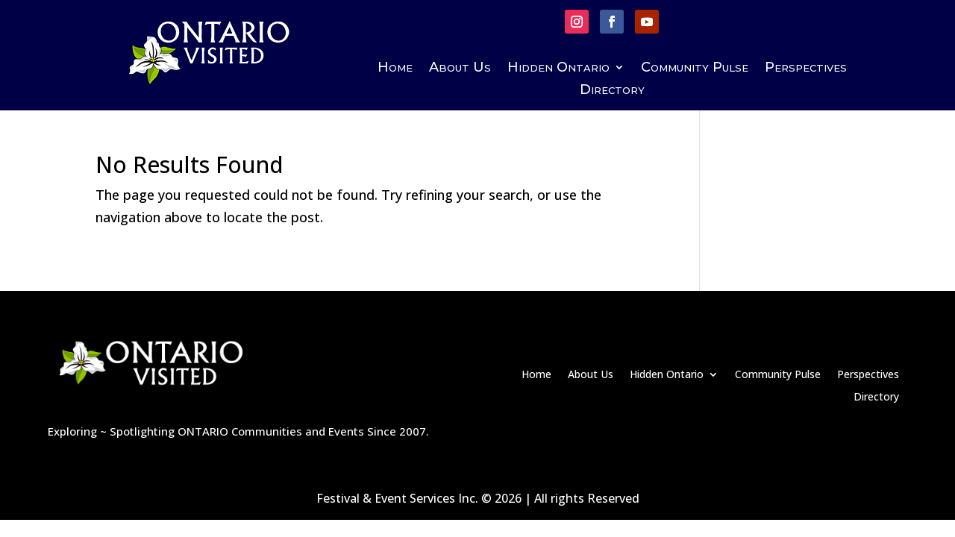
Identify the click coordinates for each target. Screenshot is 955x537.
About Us (460, 68)
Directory (612, 91)
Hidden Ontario (558, 68)
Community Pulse (694, 68)
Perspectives (806, 68)
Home (395, 68)
